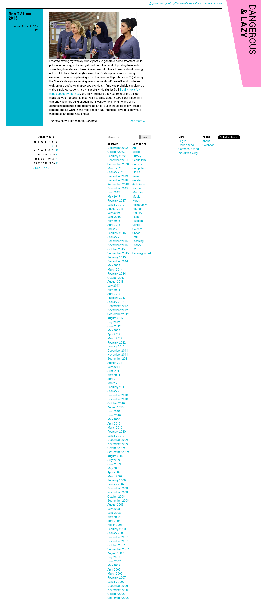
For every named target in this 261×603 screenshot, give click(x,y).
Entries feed (186, 145)
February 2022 (116, 156)
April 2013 (113, 294)
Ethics (136, 172)
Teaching (138, 241)
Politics (137, 212)
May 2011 (113, 375)
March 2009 (114, 476)
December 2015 (117, 241)
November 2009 (117, 444)
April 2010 (113, 423)
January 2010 (115, 435)
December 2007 (117, 537)
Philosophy (139, 204)
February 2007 (116, 577)
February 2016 (116, 233)
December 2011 (117, 350)
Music (136, 196)
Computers (139, 168)
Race (135, 217)
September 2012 (118, 314)
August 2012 (115, 318)
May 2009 (113, 468)
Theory (136, 245)
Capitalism (139, 160)
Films (135, 176)
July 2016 (113, 212)
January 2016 (115, 237)
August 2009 (115, 456)
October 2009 (116, 448)
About (206, 141)
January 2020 (115, 172)
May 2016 (113, 221)
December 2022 (117, 148)
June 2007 (114, 561)
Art (134, 148)
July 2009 (113, 460)
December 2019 (117, 176)
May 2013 (113, 290)
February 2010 (116, 431)
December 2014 (117, 261)
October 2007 (116, 545)
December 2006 (117, 585)
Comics (137, 164)
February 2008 (116, 529)
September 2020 (118, 164)
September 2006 (118, 598)
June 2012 (114, 326)
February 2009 (116, 480)
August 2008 (115, 504)
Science (137, 229)
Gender (136, 180)
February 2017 (116, 200)
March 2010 (114, 427)
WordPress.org (188, 153)
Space (136, 233)
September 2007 (118, 549)
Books (136, 152)
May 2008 (113, 517)
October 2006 (116, 594)
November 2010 (117, 399)
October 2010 (116, 403)
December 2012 (117, 306)
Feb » (45, 168)
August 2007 (115, 553)
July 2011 (113, 366)
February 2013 (116, 298)
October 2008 (116, 496)
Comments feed (188, 149)
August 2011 (115, 363)
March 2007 (114, 573)
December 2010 (117, 395)
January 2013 (115, 302)
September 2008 (118, 500)
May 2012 (113, 330)
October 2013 (116, 277)
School (136, 225)
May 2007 (113, 565)
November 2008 (117, 492)
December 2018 (117, 180)
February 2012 (116, 342)
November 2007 (117, 541)
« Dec (36, 168)
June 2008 (114, 512)
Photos (137, 208)
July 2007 (113, 557)
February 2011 (116, 387)
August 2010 (115, 407)
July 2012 (113, 322)
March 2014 (114, 269)
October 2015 (116, 249)
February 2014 (116, 273)
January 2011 (115, 391)
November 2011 (117, 354)
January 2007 (115, 581)
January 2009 (115, 484)
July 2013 (113, 285)
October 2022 (116, 152)
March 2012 (114, 338)
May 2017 (113, 196)
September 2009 (118, 452)
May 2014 (113, 265)
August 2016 (115, 208)
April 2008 (113, 521)
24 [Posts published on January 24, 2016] (57, 159)
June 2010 (114, 415)
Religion (137, 221)
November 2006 (117, 590)
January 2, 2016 (30, 26)
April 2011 (113, 379)
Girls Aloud (139, 184)
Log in (182, 141)
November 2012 (117, 310)
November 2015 (117, 245)
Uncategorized (141, 253)
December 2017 (117, 188)
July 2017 (113, 192)
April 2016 (113, 225)
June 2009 (114, 464)
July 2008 (113, 508)
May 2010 (113, 419)
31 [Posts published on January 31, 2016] (57, 163)
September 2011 (118, 358)
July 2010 (113, 411)
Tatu (135, 237)
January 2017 (115, 204)
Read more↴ (137, 121)
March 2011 (114, 383)
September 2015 (118, 253)
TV (36, 30)
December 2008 (117, 488)
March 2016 (114, 229)
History (137, 188)
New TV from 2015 (20, 16)
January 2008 (115, 533)
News (136, 200)
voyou (17, 26)
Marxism (137, 192)
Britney (136, 156)
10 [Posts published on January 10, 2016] (57, 150)
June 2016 (114, 217)
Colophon (208, 145)
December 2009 (117, 439)
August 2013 (115, 281)
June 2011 (114, 371)
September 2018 (118, 184)
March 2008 (114, 525)
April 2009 (113, 472)
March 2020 (114, 168)
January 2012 (115, 346)
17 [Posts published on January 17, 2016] (57, 154)
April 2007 (113, 569)
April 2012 (113, 334)
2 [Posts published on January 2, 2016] (52, 146)
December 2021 (117, 160)
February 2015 (116, 257)
